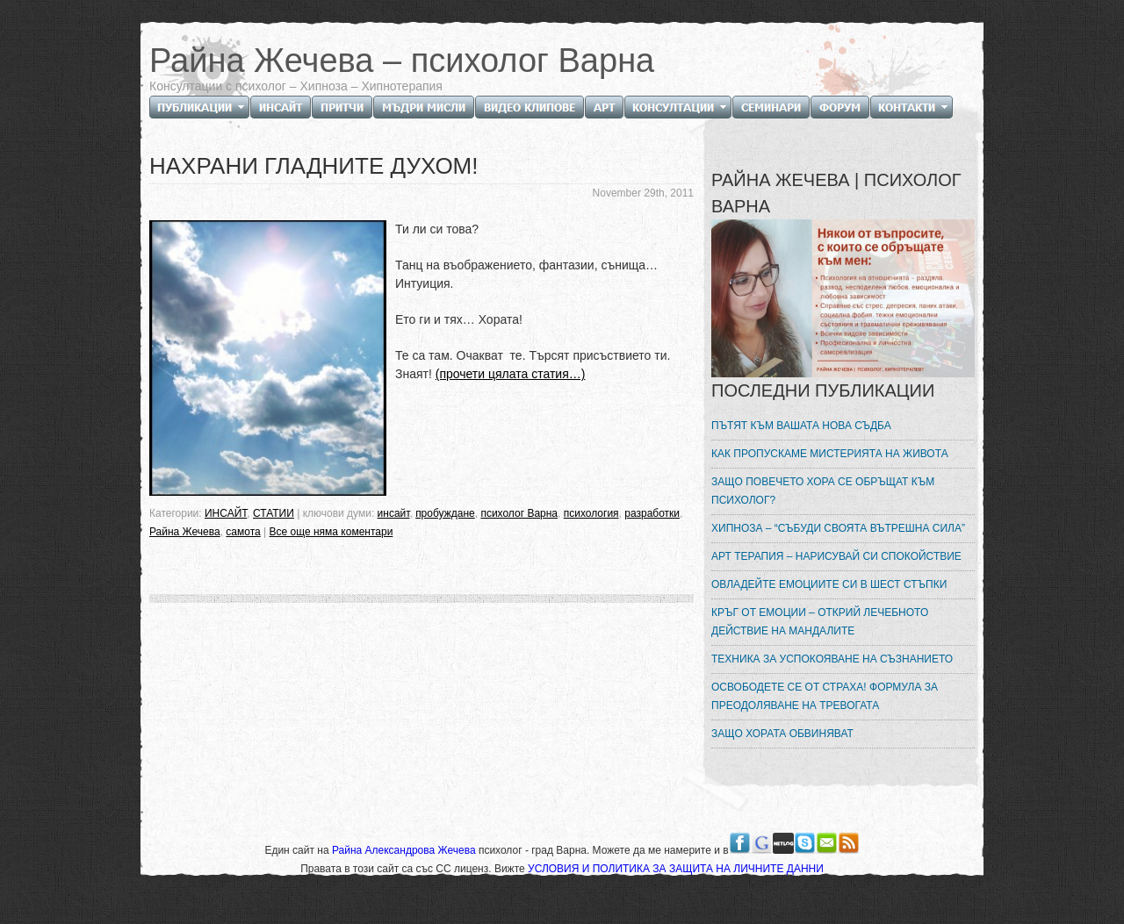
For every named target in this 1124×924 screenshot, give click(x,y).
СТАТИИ (273, 513)
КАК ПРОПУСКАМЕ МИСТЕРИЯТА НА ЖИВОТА (829, 454)
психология (591, 513)
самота (243, 532)
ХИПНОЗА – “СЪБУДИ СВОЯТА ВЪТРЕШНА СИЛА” (838, 528)
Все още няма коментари (331, 532)
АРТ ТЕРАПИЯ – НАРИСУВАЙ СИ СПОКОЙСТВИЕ (836, 556)
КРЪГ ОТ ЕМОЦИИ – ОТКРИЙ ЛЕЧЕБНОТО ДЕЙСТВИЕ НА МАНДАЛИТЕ (819, 621)
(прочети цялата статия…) (511, 374)
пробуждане (445, 513)
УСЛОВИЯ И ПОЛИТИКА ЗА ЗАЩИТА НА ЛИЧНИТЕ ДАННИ (676, 869)
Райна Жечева (184, 532)
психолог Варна (519, 513)
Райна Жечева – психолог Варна (401, 60)
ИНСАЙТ (226, 513)
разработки (652, 513)
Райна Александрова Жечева (405, 850)
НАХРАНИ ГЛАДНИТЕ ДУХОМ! (314, 166)
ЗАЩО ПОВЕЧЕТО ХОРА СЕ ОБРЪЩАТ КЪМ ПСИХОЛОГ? (822, 491)
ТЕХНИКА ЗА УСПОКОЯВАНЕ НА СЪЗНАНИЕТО (832, 659)
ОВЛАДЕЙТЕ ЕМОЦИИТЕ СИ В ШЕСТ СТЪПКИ (829, 584)
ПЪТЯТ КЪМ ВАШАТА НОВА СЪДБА (801, 425)
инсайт (394, 513)
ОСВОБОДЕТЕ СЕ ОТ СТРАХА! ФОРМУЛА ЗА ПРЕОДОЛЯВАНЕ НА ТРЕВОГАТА (824, 696)
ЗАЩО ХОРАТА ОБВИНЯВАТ (782, 733)
